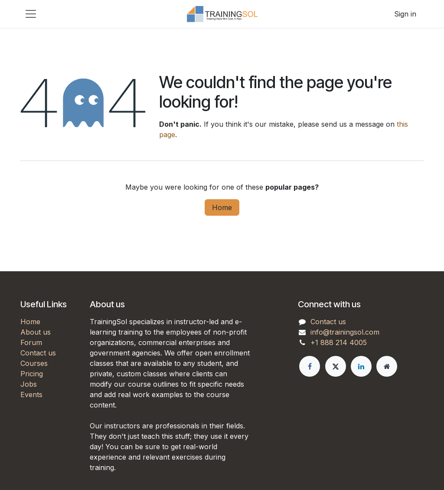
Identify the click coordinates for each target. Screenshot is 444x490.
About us (35, 332)
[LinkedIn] (361, 366)
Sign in (405, 14)
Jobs (28, 384)
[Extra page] (386, 366)
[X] (335, 366)
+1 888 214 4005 (338, 342)
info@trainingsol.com (344, 332)
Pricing (31, 373)
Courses (34, 363)
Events (31, 394)
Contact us (38, 353)
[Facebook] (309, 366)
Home (222, 207)
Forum (31, 342)
